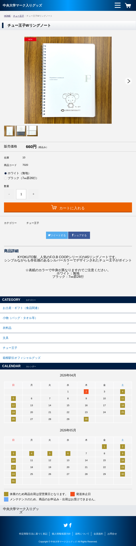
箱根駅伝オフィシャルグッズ (22, 357)
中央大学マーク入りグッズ (22, 5)
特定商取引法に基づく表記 (33, 533)
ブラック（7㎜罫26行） (23, 178)
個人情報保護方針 (61, 533)
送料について (82, 533)
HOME (7, 16)
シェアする (79, 235)
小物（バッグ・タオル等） (20, 317)
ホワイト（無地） (19, 173)
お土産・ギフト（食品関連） (22, 307)
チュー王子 (18, 16)
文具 (6, 337)
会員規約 (98, 533)
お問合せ (112, 533)
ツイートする (57, 235)
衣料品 (7, 327)
